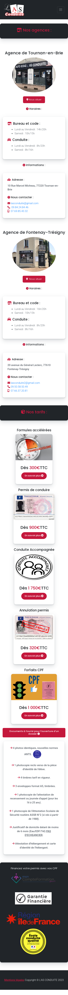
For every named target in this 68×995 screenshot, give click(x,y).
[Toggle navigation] (60, 9)
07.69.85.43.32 (17, 211)
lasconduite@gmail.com (23, 203)
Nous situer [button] (34, 99)
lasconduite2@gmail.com (23, 382)
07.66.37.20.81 (17, 390)
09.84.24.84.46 (17, 207)
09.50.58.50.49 (17, 386)
